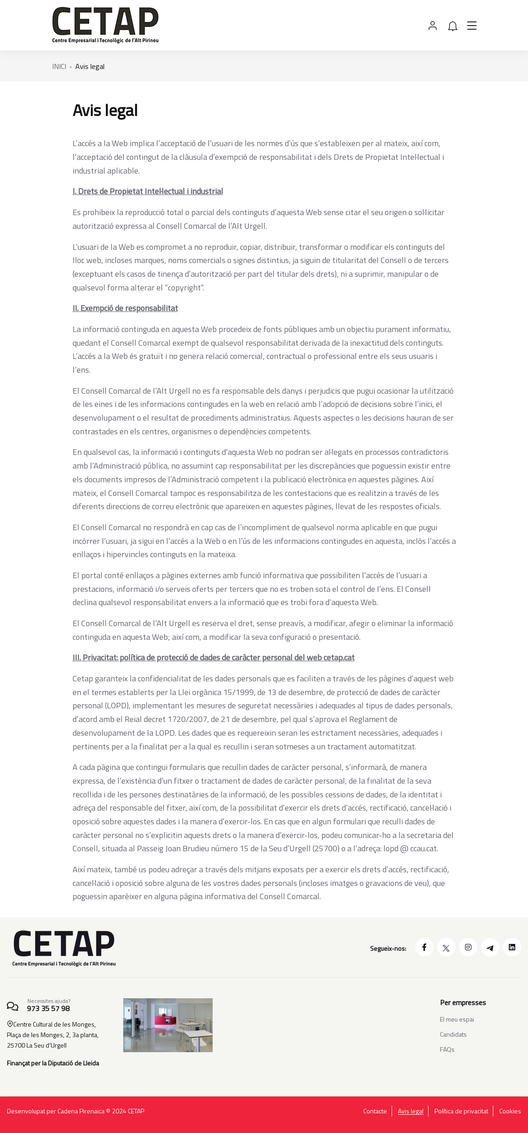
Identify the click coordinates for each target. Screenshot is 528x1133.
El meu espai (457, 1019)
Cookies (510, 1111)
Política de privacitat (461, 1111)
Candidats (453, 1034)
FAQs (447, 1049)
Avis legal (410, 1111)
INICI (59, 66)
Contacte (375, 1111)
